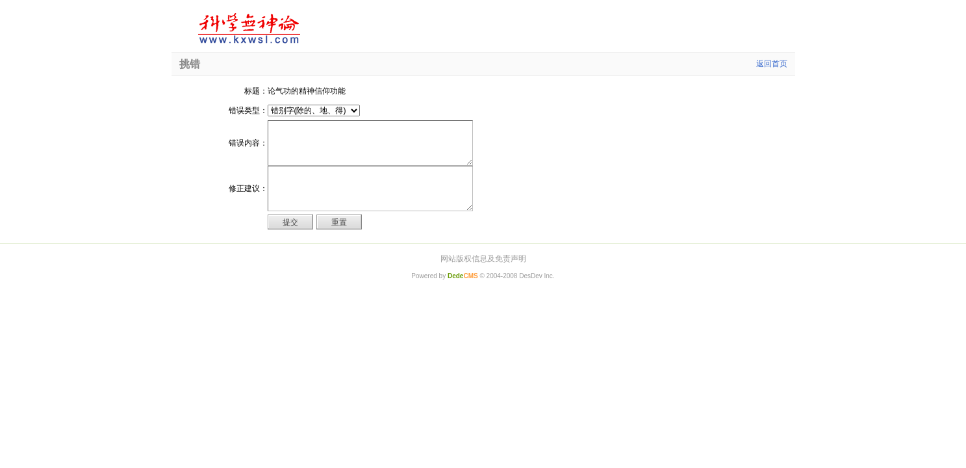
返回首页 (771, 63)
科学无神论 (247, 28)
